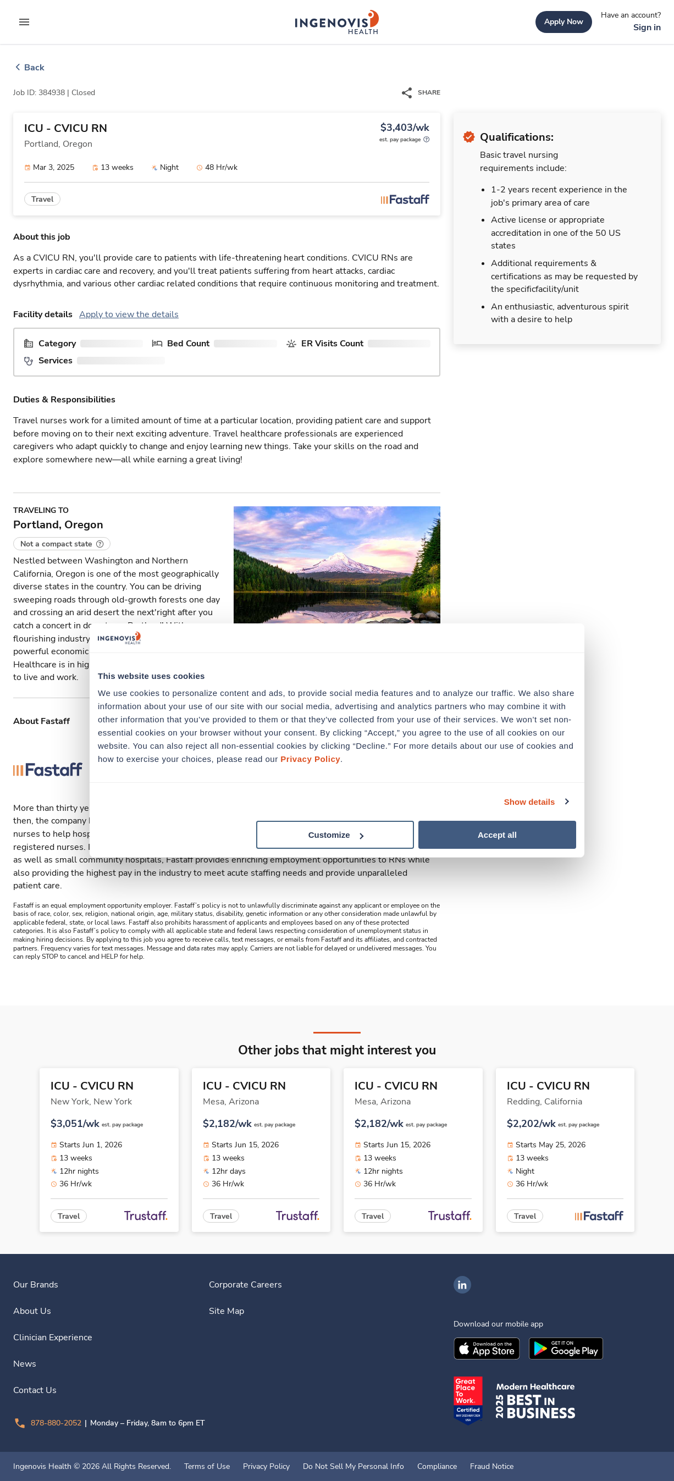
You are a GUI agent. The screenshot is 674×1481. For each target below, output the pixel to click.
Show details (529, 801)
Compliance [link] (437, 1466)
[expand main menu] (24, 22)
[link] (337, 22)
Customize (335, 834)
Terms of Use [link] (207, 1466)
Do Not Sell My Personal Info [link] (353, 1466)
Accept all (497, 834)
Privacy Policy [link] (266, 1466)
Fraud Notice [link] (491, 1466)
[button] (62, 543)
